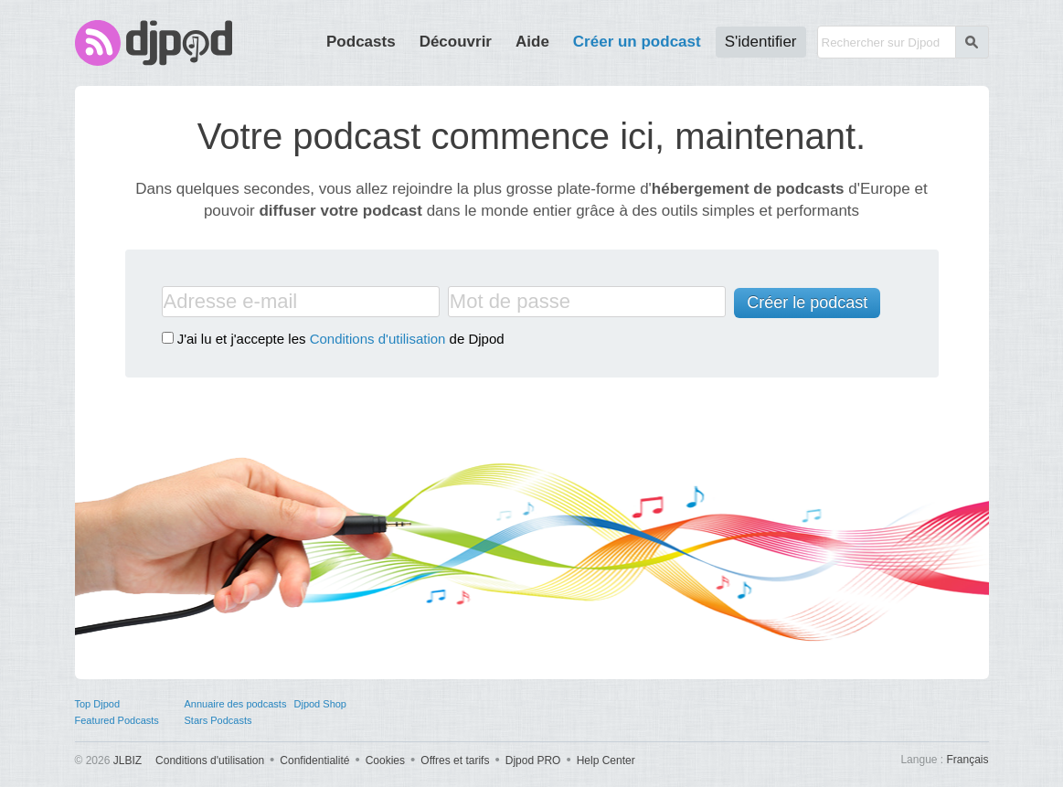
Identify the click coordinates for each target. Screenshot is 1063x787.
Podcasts (361, 41)
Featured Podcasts (117, 720)
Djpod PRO (533, 760)
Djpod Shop (320, 703)
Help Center (606, 760)
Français (967, 759)
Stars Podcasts (218, 720)
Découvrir (456, 41)
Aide (532, 41)
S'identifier (761, 41)
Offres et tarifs (454, 760)
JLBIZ (127, 760)
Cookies (385, 760)
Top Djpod (98, 703)
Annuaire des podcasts (236, 703)
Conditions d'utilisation (378, 338)
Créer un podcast (637, 41)
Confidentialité (314, 760)
